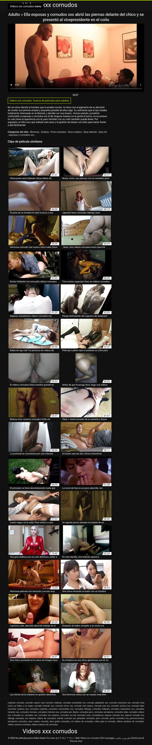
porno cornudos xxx (119, 718)
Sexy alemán (91, 132)
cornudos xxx (31, 715)
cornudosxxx (97, 715)
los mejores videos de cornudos (40, 718)
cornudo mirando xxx (44, 706)
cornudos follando (100, 709)
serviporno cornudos (17, 721)
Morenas (35, 132)
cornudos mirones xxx (48, 712)
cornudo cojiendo (53, 703)
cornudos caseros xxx (18, 709)
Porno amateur (59, 132)
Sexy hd (103, 132)
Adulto (14, 14)
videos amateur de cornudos (130, 721)
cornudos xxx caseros (48, 715)
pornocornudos (137, 718)
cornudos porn (86, 712)
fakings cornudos (16, 718)
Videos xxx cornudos (89, 738)
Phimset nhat (76, 741)
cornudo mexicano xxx (119, 703)
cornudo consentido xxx (74, 703)
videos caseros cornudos (19, 724)
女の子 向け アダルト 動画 (67, 738)
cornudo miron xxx (64, 706)
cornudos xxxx (84, 715)
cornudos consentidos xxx (61, 709)
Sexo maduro (75, 132)
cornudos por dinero (69, 712)
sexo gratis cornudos (60, 721)
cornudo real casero (83, 706)
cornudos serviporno (103, 712)
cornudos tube (121, 712)
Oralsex (45, 132)
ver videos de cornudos (82, 721)
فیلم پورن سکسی (123, 738)
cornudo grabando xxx (97, 703)
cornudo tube (137, 706)
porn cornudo (102, 718)
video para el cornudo (104, 721)
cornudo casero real (34, 703)
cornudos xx (18, 715)
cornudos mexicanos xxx (122, 709)
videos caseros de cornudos (45, 724)
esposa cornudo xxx (114, 715)
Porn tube (50, 738)
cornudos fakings (83, 709)
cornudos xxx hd (68, 715)
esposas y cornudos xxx (22, 135)
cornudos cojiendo (38, 709)
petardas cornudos (86, 718)
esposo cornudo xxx (134, 715)
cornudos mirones (28, 712)
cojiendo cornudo (16, 703)
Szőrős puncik (137, 738)
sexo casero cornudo (38, 721)
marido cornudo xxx (66, 718)
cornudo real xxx (102, 706)
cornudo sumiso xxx (120, 706)
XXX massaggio (107, 738)
